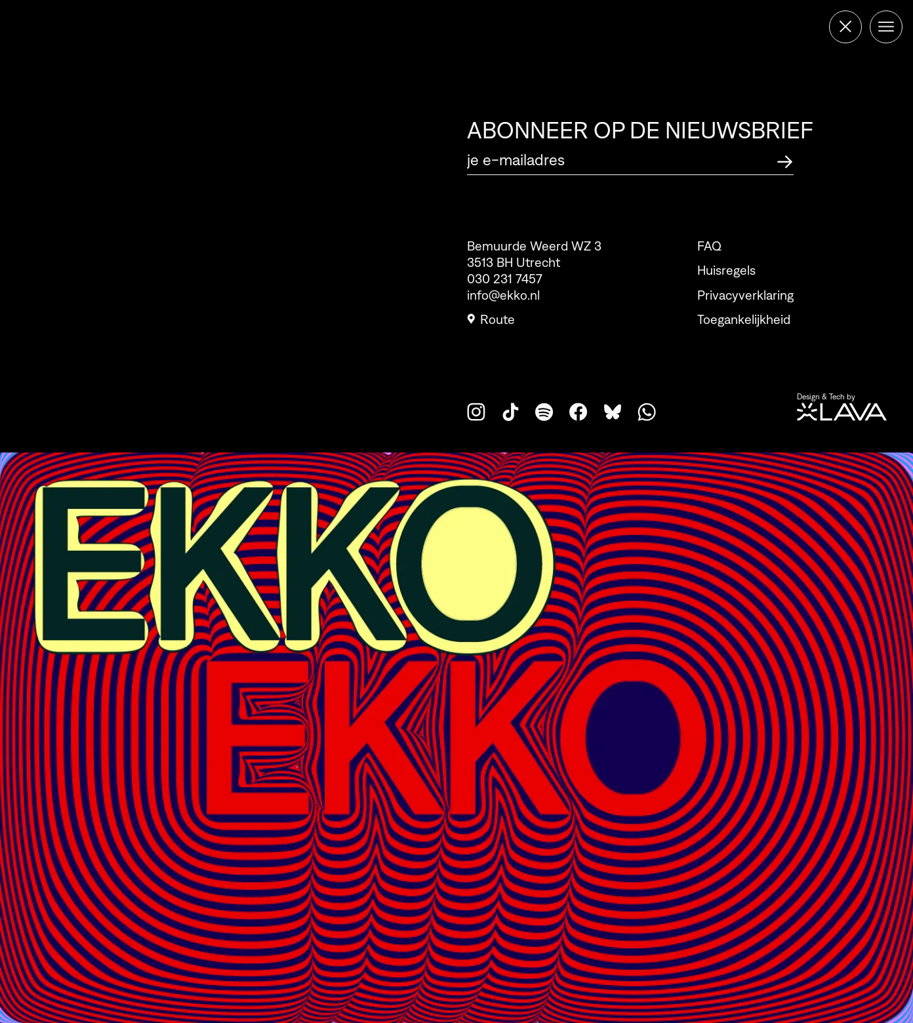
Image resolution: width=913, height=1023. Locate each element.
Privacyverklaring (745, 295)
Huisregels (726, 270)
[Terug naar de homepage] (845, 26)
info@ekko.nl (503, 295)
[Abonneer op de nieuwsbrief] (785, 159)
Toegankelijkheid (743, 319)
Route (491, 319)
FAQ (709, 246)
